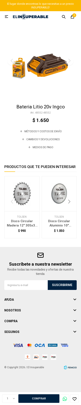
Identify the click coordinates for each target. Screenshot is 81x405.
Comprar (39, 398)
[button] (40, 94)
